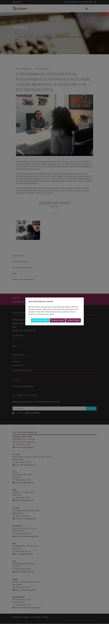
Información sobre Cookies (45, 314)
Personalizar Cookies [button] (40, 320)
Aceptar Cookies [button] (73, 320)
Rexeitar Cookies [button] (57, 320)
